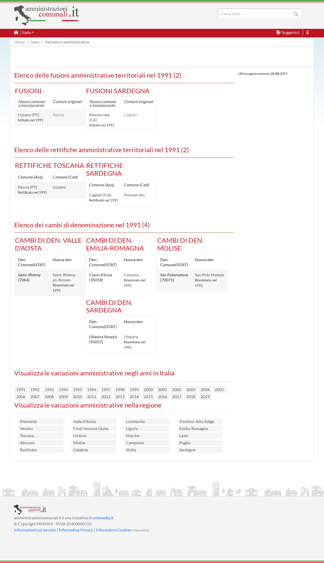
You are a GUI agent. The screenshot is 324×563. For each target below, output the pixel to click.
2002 (176, 389)
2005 (219, 389)
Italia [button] (26, 32)
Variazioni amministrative (67, 41)
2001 (162, 389)
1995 (77, 389)
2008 (49, 396)
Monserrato (134, 194)
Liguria (132, 428)
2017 (176, 396)
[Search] (256, 13)
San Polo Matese (209, 274)
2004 (205, 389)
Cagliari (130, 114)
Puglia (184, 442)
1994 (63, 389)
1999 (134, 389)
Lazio (183, 435)
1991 (20, 389)
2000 (148, 389)
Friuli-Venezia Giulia (90, 428)
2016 (162, 396)
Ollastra (131, 336)
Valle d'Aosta (84, 421)
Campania (135, 442)
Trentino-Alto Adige (196, 421)
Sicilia (131, 449)
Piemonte (28, 421)
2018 (190, 396)
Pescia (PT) (27, 187)
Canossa (131, 274)
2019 (205, 396)
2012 (105, 396)
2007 (34, 396)
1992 (34, 389)
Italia (34, 41)
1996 (91, 389)
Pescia (58, 114)
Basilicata (28, 449)
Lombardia (135, 421)
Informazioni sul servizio (35, 529)
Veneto (26, 428)
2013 (120, 396)
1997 (105, 389)
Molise (79, 442)
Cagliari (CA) (100, 194)
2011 (91, 396)
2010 (77, 396)
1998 (120, 389)
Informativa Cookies (113, 529)
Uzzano (59, 187)
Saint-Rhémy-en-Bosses (65, 277)
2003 (190, 389)
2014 (134, 396)
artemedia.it (103, 517)
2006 (20, 396)
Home (19, 41)
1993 (49, 389)
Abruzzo (27, 442)
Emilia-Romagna (193, 428)
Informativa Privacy (76, 529)
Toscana (27, 435)
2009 (63, 396)
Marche (132, 435)
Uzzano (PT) (28, 114)
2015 (148, 396)
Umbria (79, 435)
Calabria (80, 449)
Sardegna (187, 449)
